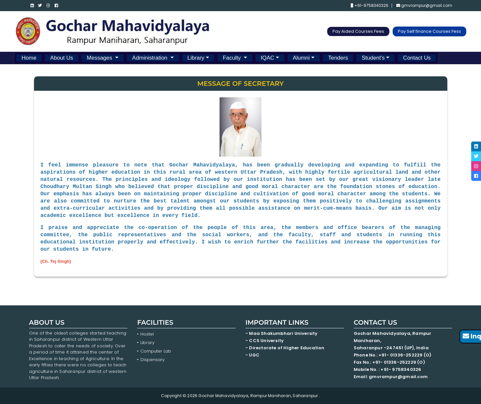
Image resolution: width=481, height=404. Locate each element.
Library (196, 58)
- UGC (252, 355)
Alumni (301, 58)
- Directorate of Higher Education (285, 348)
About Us (61, 58)
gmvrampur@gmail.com (424, 6)
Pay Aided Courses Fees (358, 31)
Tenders (338, 58)
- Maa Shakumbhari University (282, 333)
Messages (100, 58)
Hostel (147, 334)
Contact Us (417, 58)
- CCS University (264, 340)
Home (29, 58)
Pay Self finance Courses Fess (429, 31)
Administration (150, 58)
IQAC (268, 58)
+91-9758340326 (369, 6)
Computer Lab (156, 351)
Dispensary (152, 359)
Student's (373, 58)
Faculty (232, 58)
